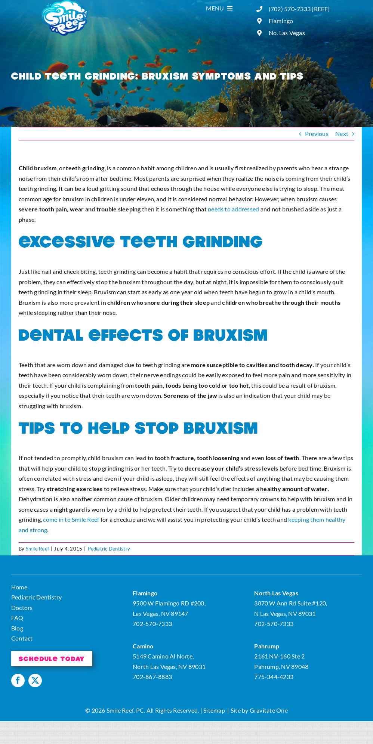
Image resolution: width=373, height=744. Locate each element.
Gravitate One (269, 710)
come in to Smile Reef (71, 519)
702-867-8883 (152, 676)
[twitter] (35, 680)
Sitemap (214, 710)
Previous (317, 133)
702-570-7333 (152, 623)
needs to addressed (233, 209)
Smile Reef (37, 549)
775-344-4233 (273, 676)
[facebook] (18, 680)
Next (341, 133)
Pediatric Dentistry (109, 549)
